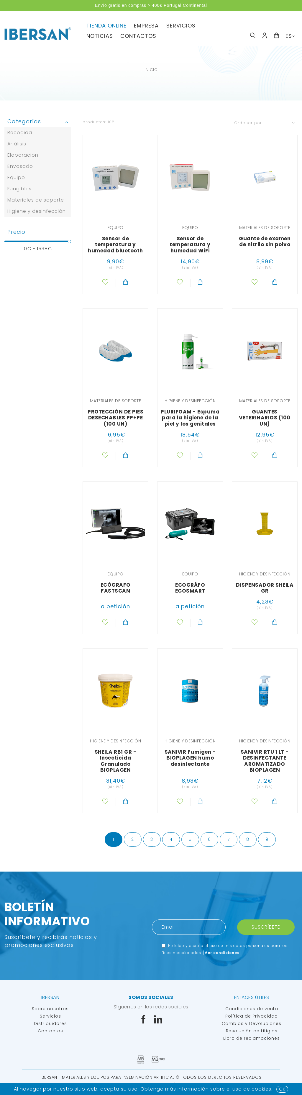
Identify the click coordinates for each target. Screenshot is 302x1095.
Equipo (16, 177)
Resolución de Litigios (252, 1031)
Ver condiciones (222, 952)
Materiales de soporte (35, 200)
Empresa (146, 25)
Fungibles (19, 188)
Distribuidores (50, 1023)
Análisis (16, 143)
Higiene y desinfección (36, 211)
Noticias (99, 36)
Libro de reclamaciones (251, 1038)
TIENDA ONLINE (106, 25)
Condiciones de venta (251, 1009)
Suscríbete (266, 927)
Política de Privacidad (251, 1016)
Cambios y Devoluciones (251, 1023)
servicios (181, 25)
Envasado (20, 166)
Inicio (151, 69)
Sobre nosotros (50, 1009)
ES (288, 36)
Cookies (261, 1089)
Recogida (19, 132)
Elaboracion (22, 155)
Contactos (138, 36)
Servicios (50, 1016)
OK (282, 1089)
